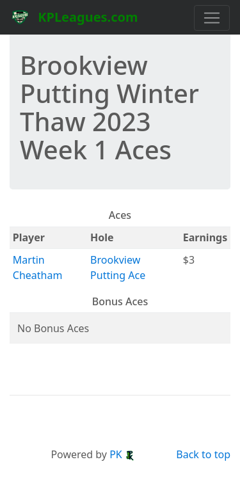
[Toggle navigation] (212, 18)
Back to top (203, 454)
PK (122, 454)
